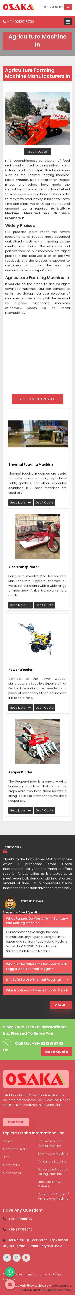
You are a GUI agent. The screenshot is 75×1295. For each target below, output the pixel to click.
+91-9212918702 (18, 21)
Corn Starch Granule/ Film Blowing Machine (53, 1196)
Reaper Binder (20, 772)
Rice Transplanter (23, 567)
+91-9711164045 (20, 1229)
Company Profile (15, 1149)
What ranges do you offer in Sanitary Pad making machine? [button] (36, 920)
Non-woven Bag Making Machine (49, 1143)
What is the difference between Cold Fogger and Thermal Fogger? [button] (36, 966)
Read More (20, 503)
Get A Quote (37, 151)
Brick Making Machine (53, 1153)
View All (61, 1005)
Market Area (12, 1173)
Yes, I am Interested (37, 399)
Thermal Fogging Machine (30, 464)
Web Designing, (62, 1286)
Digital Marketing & (34, 1290)
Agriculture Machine (52, 1161)
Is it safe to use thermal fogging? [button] (34, 979)
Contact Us (11, 1165)
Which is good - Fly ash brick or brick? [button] (36, 990)
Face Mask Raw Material (49, 1184)
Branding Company (59, 1290)
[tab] (37, 921)
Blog (6, 1157)
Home (7, 1141)
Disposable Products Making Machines (53, 1171)
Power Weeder (20, 669)
